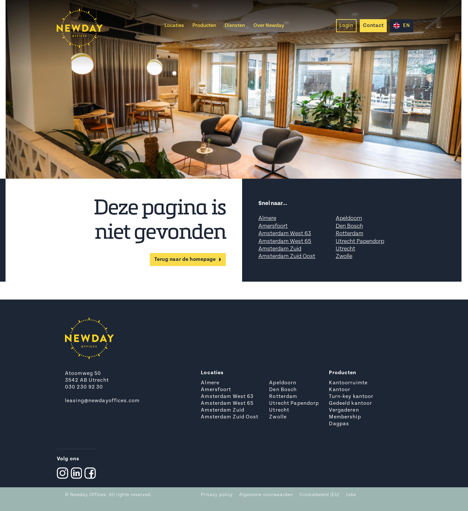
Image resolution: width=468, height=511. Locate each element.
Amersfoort (273, 226)
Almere (267, 218)
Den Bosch (349, 226)
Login (346, 25)
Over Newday (269, 25)
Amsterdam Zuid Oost (286, 256)
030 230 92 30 (84, 387)
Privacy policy (217, 494)
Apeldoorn (349, 218)
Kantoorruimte (348, 383)
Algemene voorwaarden (266, 494)
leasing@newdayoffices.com (102, 400)
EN (401, 25)
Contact (373, 25)
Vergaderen (344, 410)
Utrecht (345, 249)
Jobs (351, 494)
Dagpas (339, 424)
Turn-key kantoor (351, 396)
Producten (204, 25)
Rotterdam (349, 234)
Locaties (174, 25)
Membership (345, 417)
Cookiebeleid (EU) (320, 494)
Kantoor (339, 389)
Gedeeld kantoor (350, 403)
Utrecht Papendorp (360, 241)
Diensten (235, 25)
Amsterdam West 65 (284, 241)
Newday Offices (88, 494)
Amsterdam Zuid (279, 249)
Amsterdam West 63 (284, 234)
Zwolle (344, 256)
